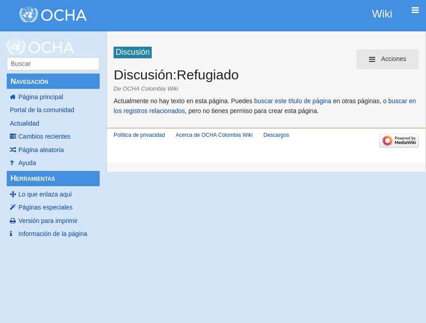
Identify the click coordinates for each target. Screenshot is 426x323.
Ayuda (27, 162)
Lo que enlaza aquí (45, 194)
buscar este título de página (292, 101)
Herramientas (32, 178)
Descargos (276, 135)
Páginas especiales (45, 207)
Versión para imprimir (48, 220)
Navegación (29, 81)
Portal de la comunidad (42, 109)
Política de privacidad (139, 135)
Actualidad (24, 123)
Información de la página (52, 233)
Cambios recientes (44, 136)
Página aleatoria (41, 149)
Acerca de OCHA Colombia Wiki (214, 135)
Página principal (40, 96)
